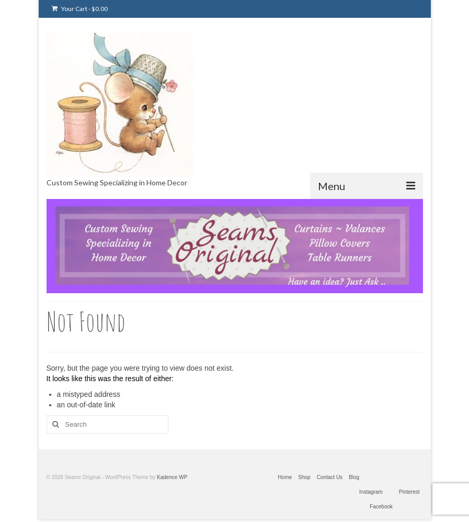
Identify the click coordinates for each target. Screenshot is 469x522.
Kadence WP (172, 477)
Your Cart (80, 9)
